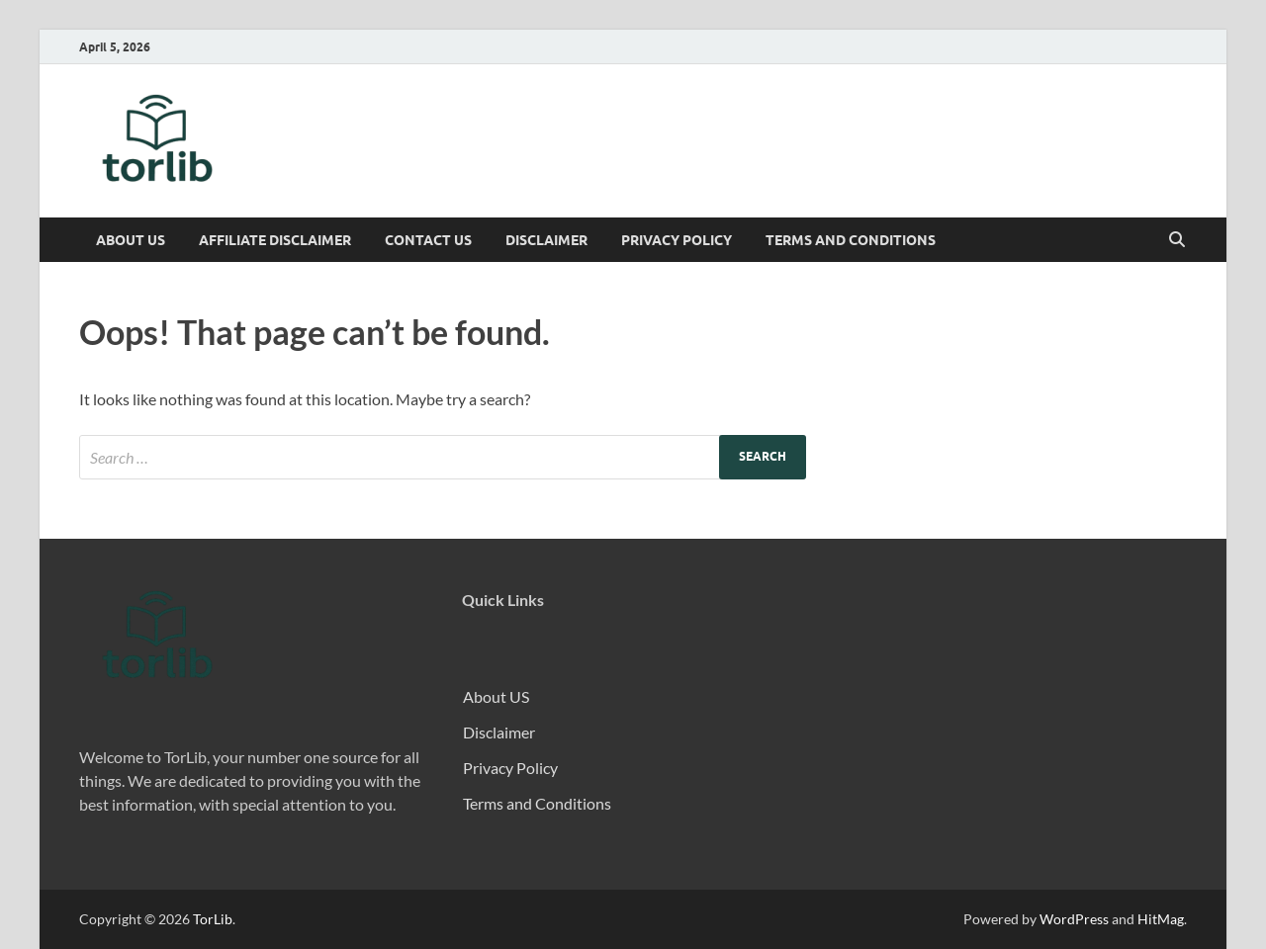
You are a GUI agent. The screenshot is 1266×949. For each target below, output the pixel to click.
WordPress (1074, 918)
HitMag (1160, 918)
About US (130, 240)
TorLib (212, 918)
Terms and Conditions (851, 240)
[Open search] (1177, 240)
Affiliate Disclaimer (275, 240)
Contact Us (428, 240)
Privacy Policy (676, 240)
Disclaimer (546, 240)
